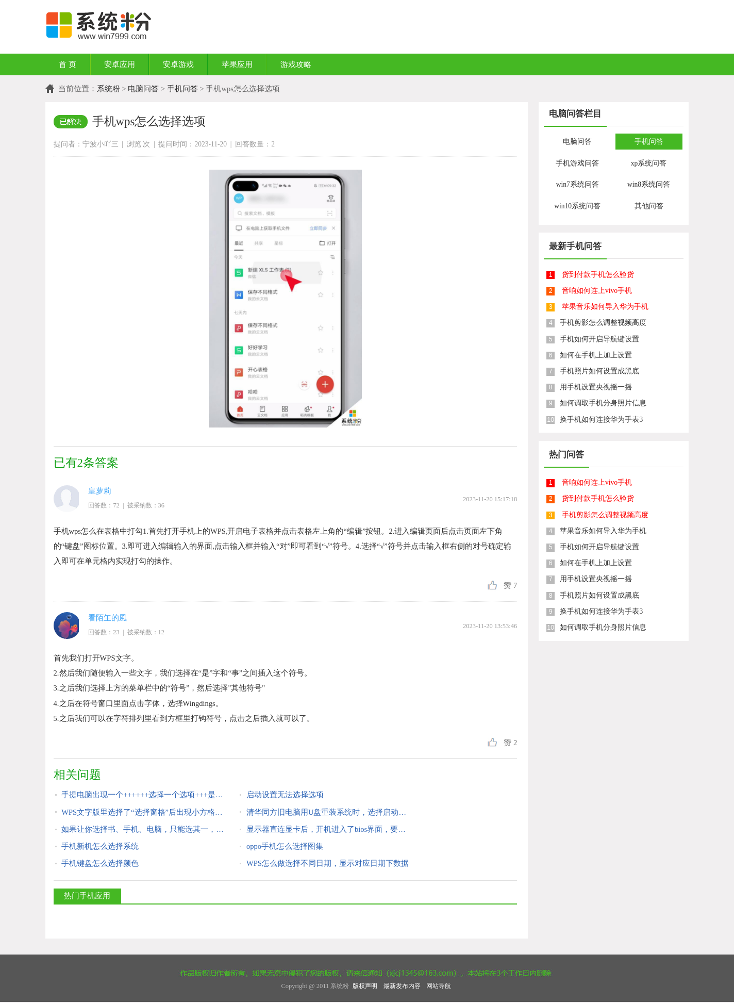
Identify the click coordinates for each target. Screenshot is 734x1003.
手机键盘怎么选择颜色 (100, 863)
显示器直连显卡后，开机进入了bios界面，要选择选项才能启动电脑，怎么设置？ (328, 829)
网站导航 (438, 986)
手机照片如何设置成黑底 (599, 371)
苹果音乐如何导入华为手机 (605, 306)
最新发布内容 (402, 986)
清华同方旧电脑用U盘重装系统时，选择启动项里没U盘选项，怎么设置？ (328, 812)
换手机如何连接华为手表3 (601, 419)
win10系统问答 (577, 206)
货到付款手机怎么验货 (598, 274)
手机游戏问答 (577, 163)
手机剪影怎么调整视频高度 (603, 322)
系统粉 (108, 89)
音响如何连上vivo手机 (597, 290)
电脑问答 (143, 89)
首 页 (67, 64)
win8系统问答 (648, 184)
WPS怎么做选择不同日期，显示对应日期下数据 (327, 863)
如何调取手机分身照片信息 (603, 403)
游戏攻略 (295, 64)
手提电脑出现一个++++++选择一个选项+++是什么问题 (143, 795)
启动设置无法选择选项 (285, 795)
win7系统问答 (577, 184)
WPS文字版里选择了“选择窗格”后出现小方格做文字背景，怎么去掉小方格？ (143, 812)
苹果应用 (237, 64)
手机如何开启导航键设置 (599, 339)
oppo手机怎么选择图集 (284, 846)
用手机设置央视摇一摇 (596, 387)
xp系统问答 (649, 163)
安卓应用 (119, 64)
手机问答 (182, 89)
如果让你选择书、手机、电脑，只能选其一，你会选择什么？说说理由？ (143, 829)
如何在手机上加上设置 (596, 355)
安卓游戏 (178, 64)
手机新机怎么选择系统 (100, 846)
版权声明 (365, 986)
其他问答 (649, 206)
